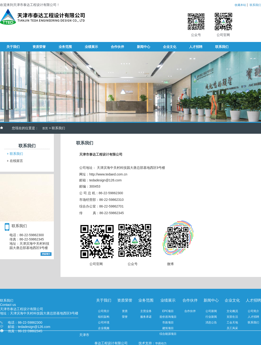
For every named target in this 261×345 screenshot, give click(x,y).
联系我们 (255, 5)
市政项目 (168, 322)
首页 (45, 128)
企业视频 (103, 328)
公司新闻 (211, 311)
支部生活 (232, 316)
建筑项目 (168, 328)
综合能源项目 (168, 334)
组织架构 (103, 316)
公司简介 (103, 311)
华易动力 (161, 343)
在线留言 (15, 161)
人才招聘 (253, 316)
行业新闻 (211, 316)
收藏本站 (240, 5)
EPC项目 (168, 311)
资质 (125, 311)
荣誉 (125, 316)
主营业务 (146, 311)
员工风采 (232, 328)
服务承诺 (146, 316)
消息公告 (211, 322)
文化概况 (232, 311)
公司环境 (103, 322)
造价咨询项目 (168, 316)
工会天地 (232, 322)
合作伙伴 (190, 311)
